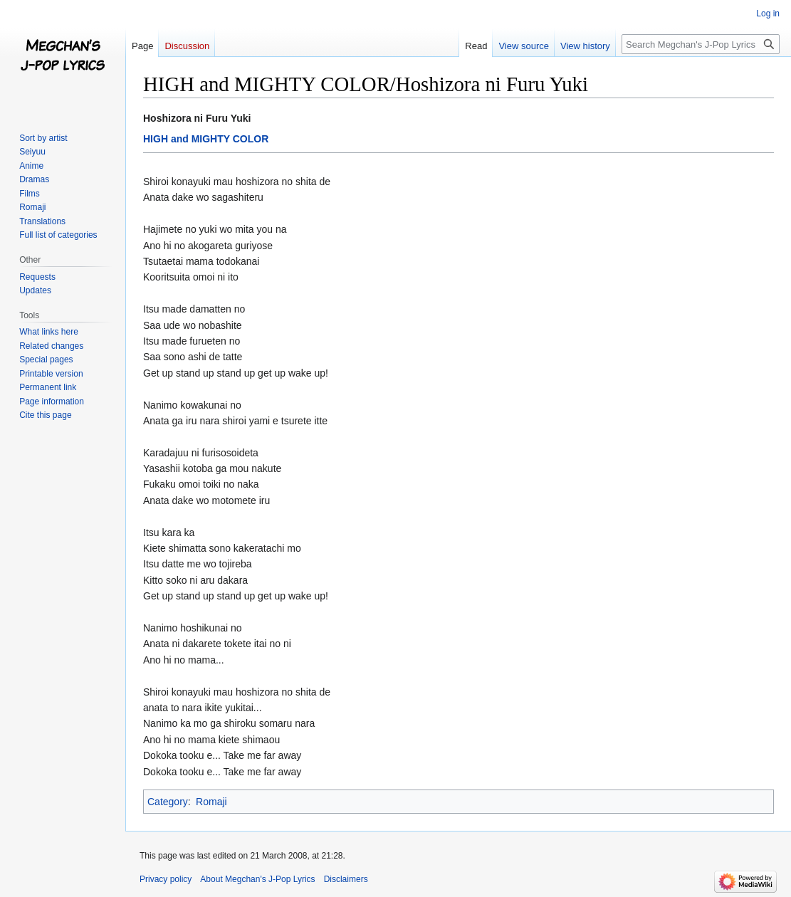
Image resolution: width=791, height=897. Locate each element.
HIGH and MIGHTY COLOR (205, 139)
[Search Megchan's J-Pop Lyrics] (701, 44)
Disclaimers (346, 879)
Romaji (211, 801)
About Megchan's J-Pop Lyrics (257, 879)
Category (167, 801)
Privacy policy (166, 879)
